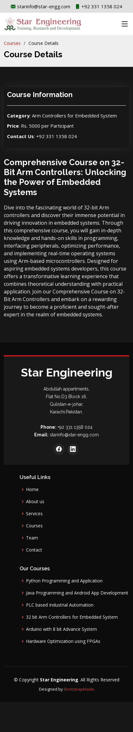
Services (34, 513)
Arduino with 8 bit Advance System (61, 629)
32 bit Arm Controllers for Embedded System (72, 617)
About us (35, 501)
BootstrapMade (79, 689)
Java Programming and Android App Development (77, 593)
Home (32, 489)
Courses (12, 43)
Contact (34, 550)
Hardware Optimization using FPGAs (63, 641)
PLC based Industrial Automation (59, 605)
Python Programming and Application (64, 581)
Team (32, 538)
